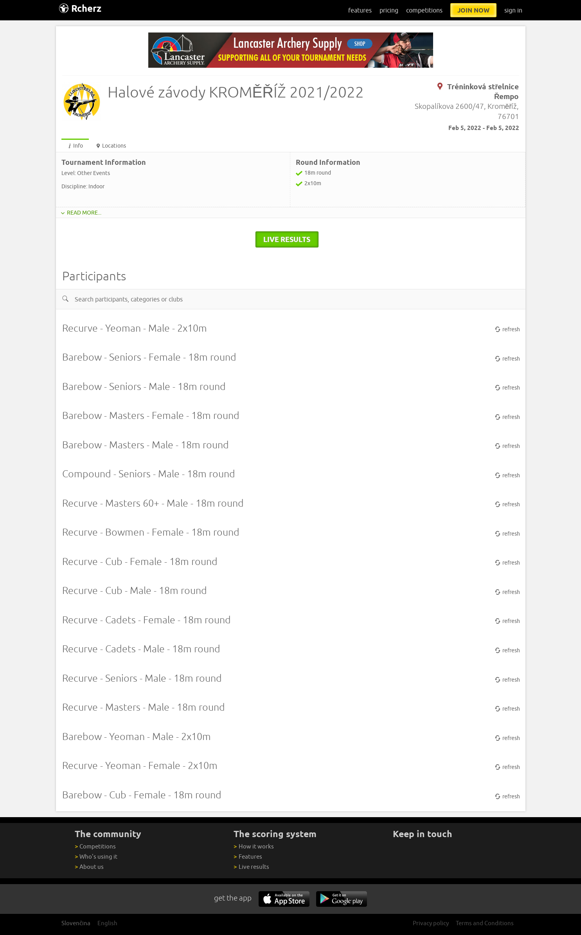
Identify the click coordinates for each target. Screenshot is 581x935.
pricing (389, 10)
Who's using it (96, 856)
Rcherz (80, 8)
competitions (424, 10)
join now (473, 10)
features (360, 10)
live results (286, 239)
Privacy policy (431, 923)
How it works (253, 846)
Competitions (95, 846)
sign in (513, 10)
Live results (251, 866)
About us (89, 866)
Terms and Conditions (485, 923)
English (107, 923)
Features (248, 856)
